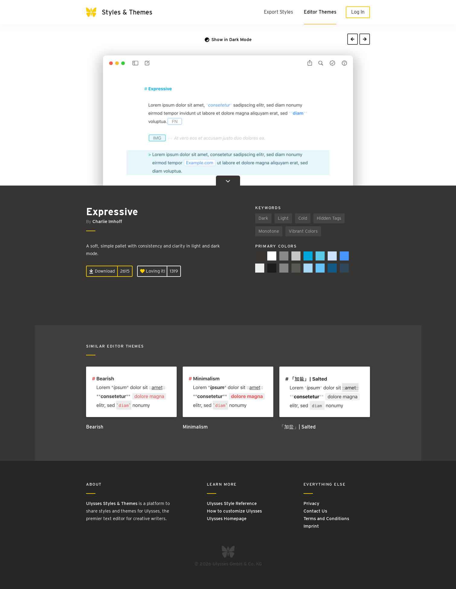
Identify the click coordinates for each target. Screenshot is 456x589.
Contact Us (315, 511)
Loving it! (152, 271)
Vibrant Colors (303, 231)
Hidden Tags (329, 218)
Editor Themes (320, 12)
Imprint (311, 526)
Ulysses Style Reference (232, 503)
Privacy (311, 503)
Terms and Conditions (326, 518)
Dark (263, 218)
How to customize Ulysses (234, 511)
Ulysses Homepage (226, 518)
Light (283, 218)
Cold (302, 218)
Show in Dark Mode (228, 39)
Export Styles (278, 12)
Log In (357, 12)
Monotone (269, 231)
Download (102, 271)
